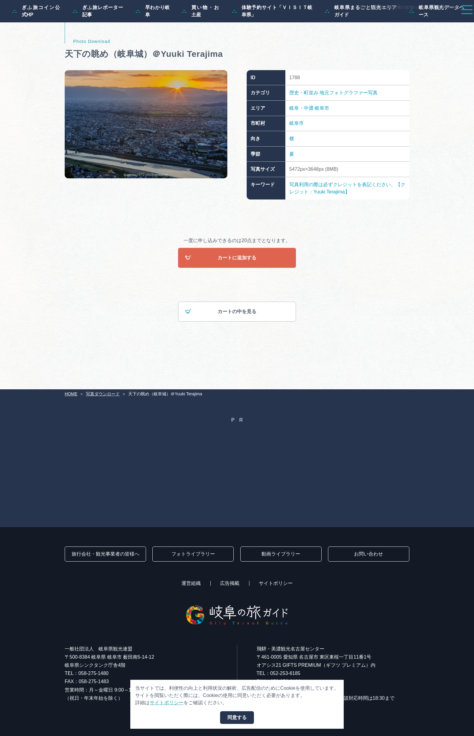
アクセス (451, 21)
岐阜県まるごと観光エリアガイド (361, 40)
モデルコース (267, 21)
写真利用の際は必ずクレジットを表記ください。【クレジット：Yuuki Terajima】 (347, 217)
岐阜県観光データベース (436, 40)
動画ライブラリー (280, 553)
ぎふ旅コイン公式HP (36, 40)
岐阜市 (322, 137)
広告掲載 (229, 583)
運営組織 (191, 583)
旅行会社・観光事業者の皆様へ (388, 7)
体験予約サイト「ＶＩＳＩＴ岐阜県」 (272, 40)
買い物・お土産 (201, 40)
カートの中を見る (220, 340)
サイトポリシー (276, 583)
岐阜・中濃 (301, 137)
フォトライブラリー (193, 553)
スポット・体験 (313, 21)
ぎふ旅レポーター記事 (98, 40)
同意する (237, 717)
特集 (233, 21)
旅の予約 (417, 21)
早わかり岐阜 (152, 40)
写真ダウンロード (103, 393)
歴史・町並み (303, 121)
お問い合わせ (368, 553)
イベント (354, 21)
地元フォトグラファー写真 (349, 121)
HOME (71, 393)
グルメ (386, 21)
